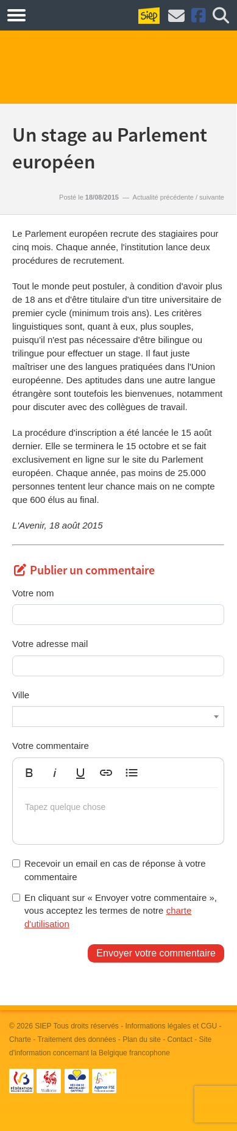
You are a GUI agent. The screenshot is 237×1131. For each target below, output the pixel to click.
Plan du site (141, 1039)
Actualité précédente (163, 197)
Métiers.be (61, 14)
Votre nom (33, 593)
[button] (29, 773)
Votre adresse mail (50, 643)
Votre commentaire (50, 745)
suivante (211, 197)
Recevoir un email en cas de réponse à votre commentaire (109, 869)
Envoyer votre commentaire (156, 953)
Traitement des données (76, 1039)
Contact (180, 1039)
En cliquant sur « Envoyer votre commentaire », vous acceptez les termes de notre (114, 910)
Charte (20, 1039)
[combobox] (118, 716)
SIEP (43, 1026)
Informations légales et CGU (172, 1026)
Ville (20, 695)
